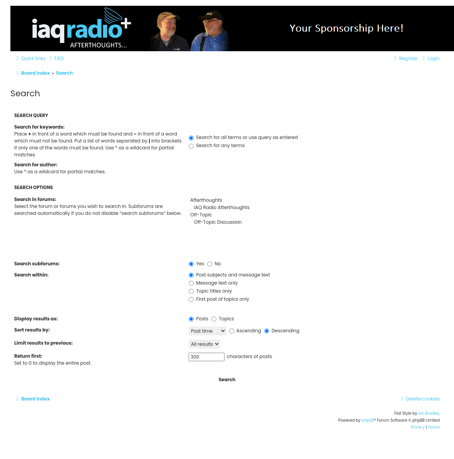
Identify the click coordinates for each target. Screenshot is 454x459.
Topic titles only (210, 291)
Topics (222, 318)
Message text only (213, 283)
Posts (198, 318)
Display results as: (36, 318)
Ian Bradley (429, 413)
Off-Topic (314, 215)
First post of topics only (219, 299)
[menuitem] (55, 59)
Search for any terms (217, 145)
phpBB (368, 420)
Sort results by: (32, 330)
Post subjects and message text (229, 274)
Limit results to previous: (43, 343)
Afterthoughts (314, 200)
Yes (196, 263)
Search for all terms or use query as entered (243, 137)
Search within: (31, 274)
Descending (281, 330)
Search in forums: (35, 199)
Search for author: (35, 164)
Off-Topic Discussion (314, 222)
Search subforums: (37, 263)
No (214, 263)
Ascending (245, 330)
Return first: (28, 356)
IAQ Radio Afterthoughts (314, 207)
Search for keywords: (39, 127)
